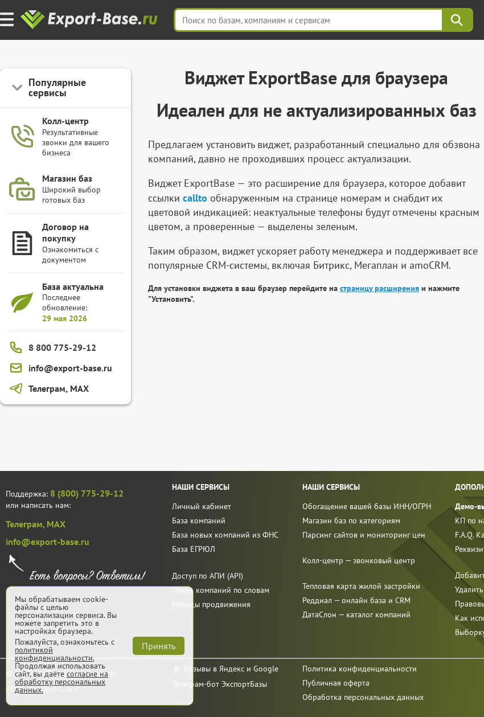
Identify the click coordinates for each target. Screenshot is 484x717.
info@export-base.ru (47, 541)
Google (265, 669)
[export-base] (90, 20)
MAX (56, 524)
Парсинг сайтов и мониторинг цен (363, 535)
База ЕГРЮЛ (193, 549)
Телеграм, (26, 524)
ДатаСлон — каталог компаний (356, 614)
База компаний (198, 521)
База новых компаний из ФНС (225, 535)
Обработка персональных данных (363, 697)
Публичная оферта (336, 683)
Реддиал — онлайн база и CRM (356, 600)
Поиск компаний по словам (220, 590)
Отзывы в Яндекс (214, 669)
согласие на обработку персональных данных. (61, 682)
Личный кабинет (201, 506)
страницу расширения (379, 288)
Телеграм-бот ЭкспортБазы (219, 684)
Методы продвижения (211, 604)
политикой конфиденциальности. (54, 654)
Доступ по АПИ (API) (207, 576)
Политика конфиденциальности (359, 669)
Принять (158, 646)
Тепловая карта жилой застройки (361, 586)
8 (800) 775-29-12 (87, 493)
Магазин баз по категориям (351, 521)
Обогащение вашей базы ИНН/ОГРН (366, 506)
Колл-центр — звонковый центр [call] (358, 560)
